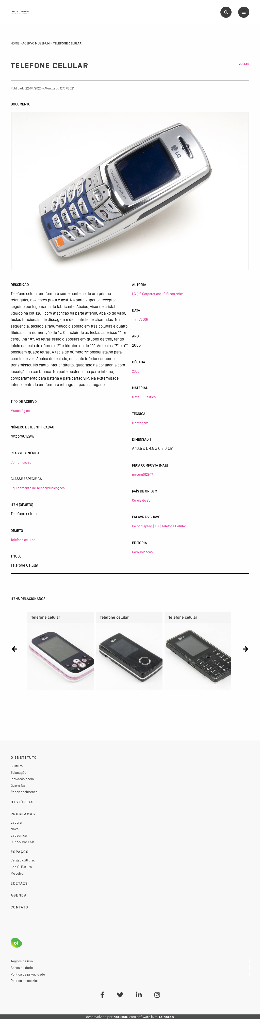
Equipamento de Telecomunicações (38, 488)
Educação (18, 772)
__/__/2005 (140, 319)
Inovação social (23, 779)
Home (15, 43)
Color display (142, 526)
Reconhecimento (24, 792)
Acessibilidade (22, 968)
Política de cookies (25, 981)
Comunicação (21, 462)
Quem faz (18, 785)
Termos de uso (22, 961)
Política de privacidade (28, 974)
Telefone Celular (174, 526)
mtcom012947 (142, 474)
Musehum (18, 873)
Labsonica (19, 835)
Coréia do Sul (142, 500)
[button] (15, 649)
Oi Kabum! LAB (22, 842)
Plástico (149, 397)
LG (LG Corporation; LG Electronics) (158, 294)
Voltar (243, 64)
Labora (16, 822)
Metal (136, 397)
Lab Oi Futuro (21, 867)
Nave (15, 829)
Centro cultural (23, 860)
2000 (135, 371)
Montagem (140, 423)
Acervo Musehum (36, 43)
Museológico (20, 411)
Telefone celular (23, 540)
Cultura (17, 766)
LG (157, 526)
